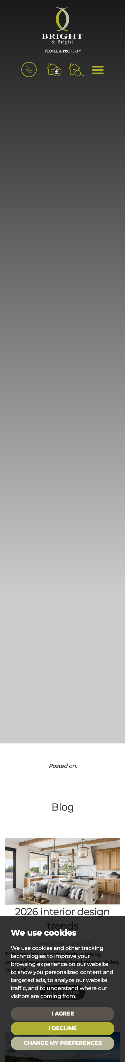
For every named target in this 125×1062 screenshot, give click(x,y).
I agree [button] (62, 1014)
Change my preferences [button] (63, 1043)
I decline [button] (62, 1028)
